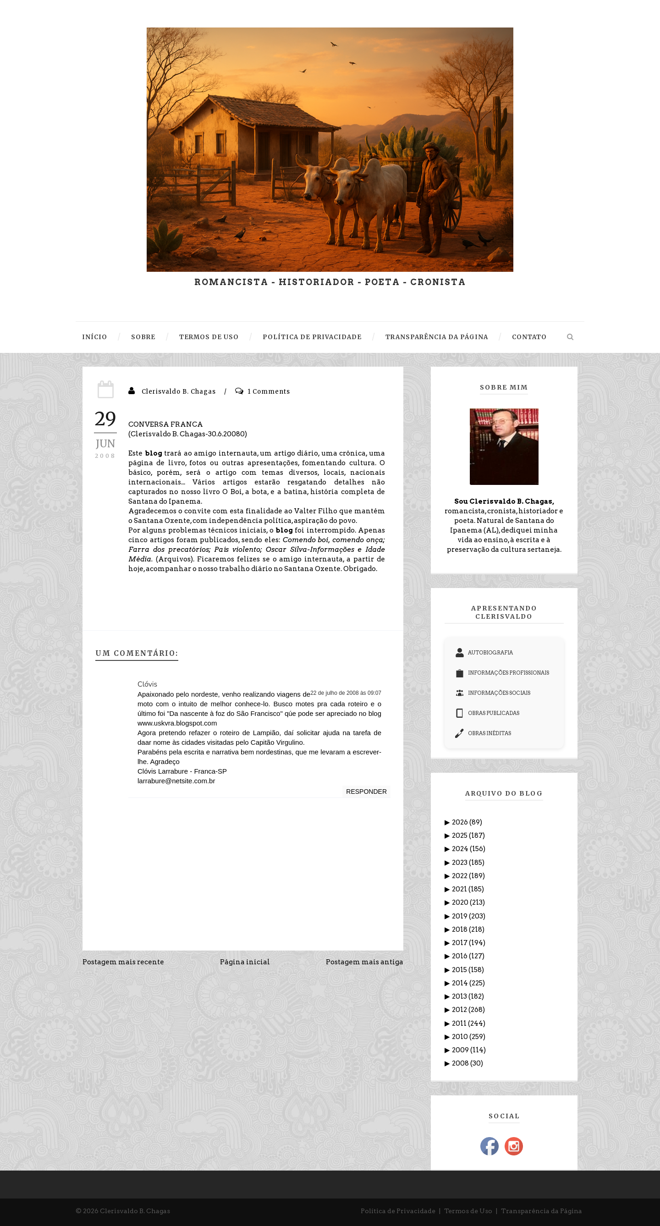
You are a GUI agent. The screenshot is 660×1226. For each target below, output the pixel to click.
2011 (460, 1023)
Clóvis (147, 684)
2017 (460, 943)
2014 (460, 983)
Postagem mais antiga (364, 962)
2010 (460, 1037)
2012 (460, 1010)
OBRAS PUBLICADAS (487, 713)
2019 (460, 916)
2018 (460, 929)
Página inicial (245, 962)
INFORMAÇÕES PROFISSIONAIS (502, 672)
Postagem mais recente (123, 962)
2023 (460, 862)
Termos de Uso (468, 1211)
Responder (366, 791)
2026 (460, 822)
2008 (461, 1063)
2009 (461, 1050)
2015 (460, 970)
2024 (461, 849)
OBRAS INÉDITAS (483, 733)
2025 (460, 835)
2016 (460, 956)
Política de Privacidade (398, 1211)
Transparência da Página (541, 1211)
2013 (460, 996)
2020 (461, 902)
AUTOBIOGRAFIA (484, 652)
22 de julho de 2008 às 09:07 (345, 693)
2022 (460, 876)
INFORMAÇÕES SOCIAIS (492, 693)
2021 (460, 889)
